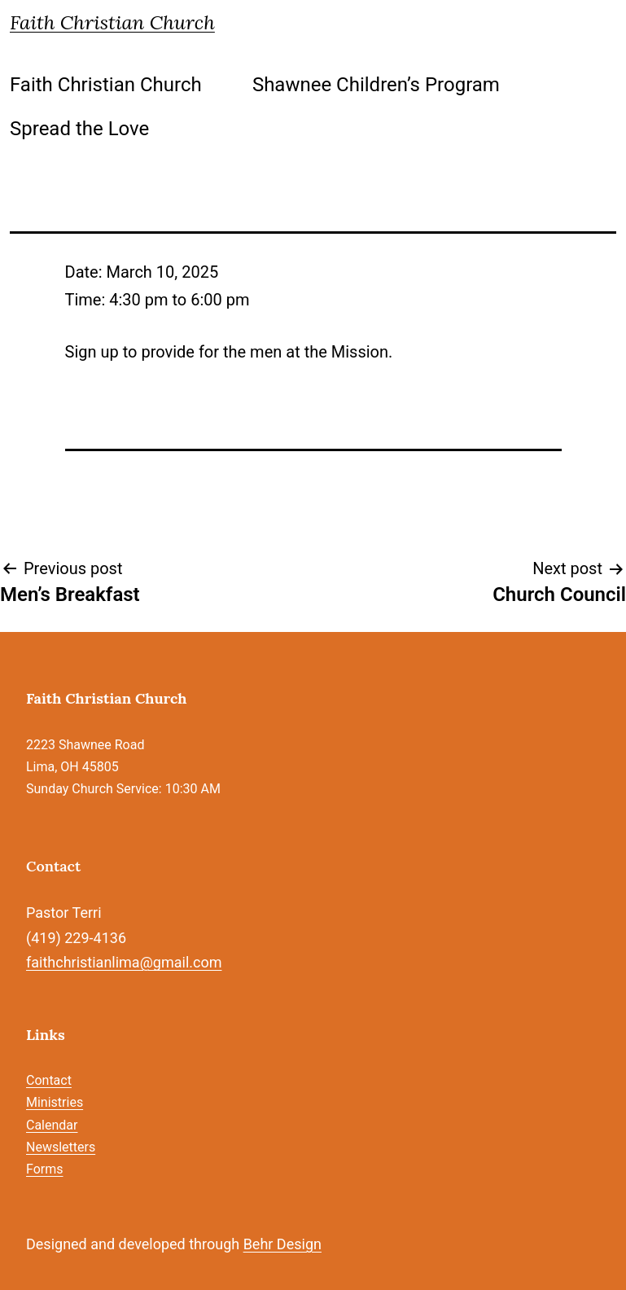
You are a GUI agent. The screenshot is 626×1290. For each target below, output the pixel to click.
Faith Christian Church (112, 22)
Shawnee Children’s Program (376, 84)
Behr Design (282, 1244)
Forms (44, 1169)
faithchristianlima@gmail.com (123, 962)
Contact (49, 1080)
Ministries (54, 1102)
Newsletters (60, 1147)
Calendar (51, 1125)
